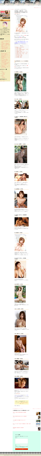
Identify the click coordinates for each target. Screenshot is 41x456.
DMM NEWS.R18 (18, 393)
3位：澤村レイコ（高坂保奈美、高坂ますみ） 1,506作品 (22, 49)
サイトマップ (39, 7)
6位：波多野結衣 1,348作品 (19, 51)
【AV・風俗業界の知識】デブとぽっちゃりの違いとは (18, 408)
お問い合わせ (35, 7)
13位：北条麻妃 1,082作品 (19, 56)
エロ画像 (4, 74)
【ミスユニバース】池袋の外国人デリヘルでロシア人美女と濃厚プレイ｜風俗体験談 (5, 41)
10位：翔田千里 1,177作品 (19, 54)
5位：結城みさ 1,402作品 (18, 50)
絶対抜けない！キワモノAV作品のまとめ (36, 408)
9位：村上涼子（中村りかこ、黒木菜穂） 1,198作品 (21, 53)
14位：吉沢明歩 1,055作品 (19, 57)
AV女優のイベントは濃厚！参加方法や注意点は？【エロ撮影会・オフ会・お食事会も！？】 (5, 45)
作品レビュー (4, 72)
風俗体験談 (4, 77)
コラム (20, 13)
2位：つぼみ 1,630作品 (18, 48)
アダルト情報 (2, 73)
